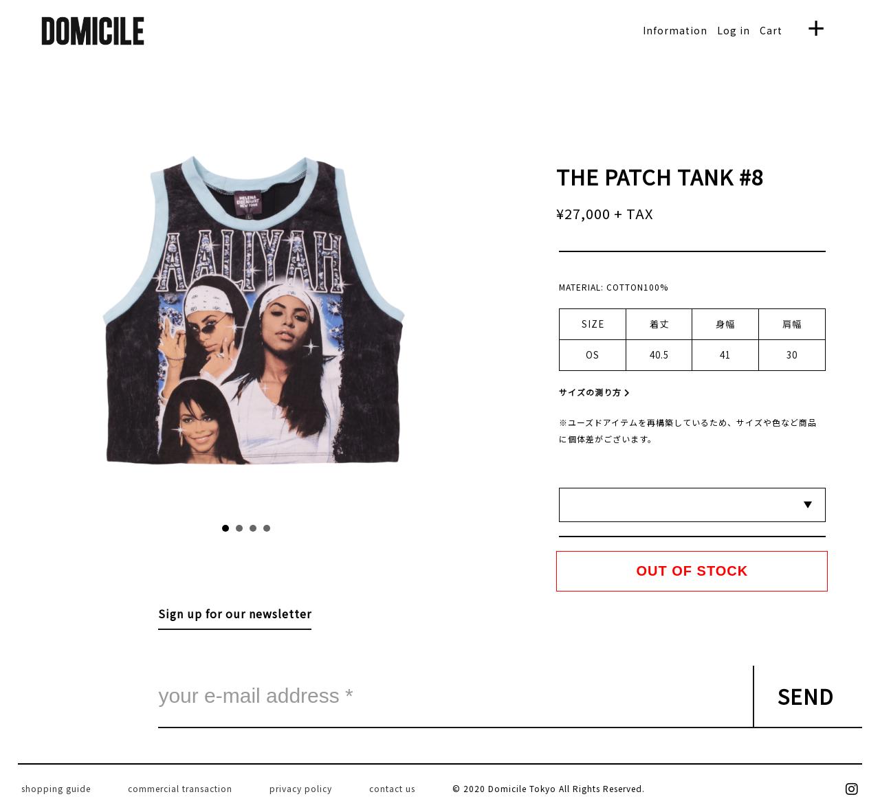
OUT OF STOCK (693, 570)
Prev (156, 317)
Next (336, 317)
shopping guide (56, 788)
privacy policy (301, 788)
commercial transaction (180, 788)
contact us (392, 788)
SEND (806, 696)
